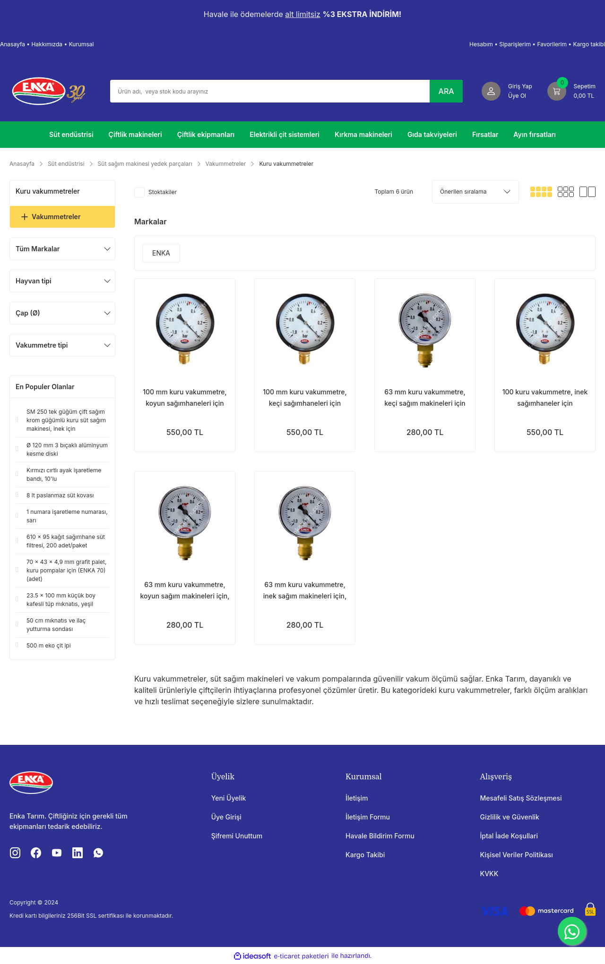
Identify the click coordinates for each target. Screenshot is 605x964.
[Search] (286, 91)
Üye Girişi (226, 817)
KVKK (489, 874)
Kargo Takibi (365, 855)
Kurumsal (81, 44)
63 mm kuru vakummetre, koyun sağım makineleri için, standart (185, 591)
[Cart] (571, 91)
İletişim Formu (368, 817)
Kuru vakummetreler (286, 163)
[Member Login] (507, 91)
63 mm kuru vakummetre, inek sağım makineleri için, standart (304, 591)
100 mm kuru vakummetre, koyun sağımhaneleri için (185, 397)
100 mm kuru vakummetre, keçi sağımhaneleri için (305, 397)
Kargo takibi (589, 44)
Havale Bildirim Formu (380, 836)
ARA (446, 91)
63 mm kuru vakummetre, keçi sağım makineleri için (424, 397)
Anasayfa (12, 44)
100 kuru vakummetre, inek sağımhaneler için (545, 397)
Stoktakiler (162, 192)
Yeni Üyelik (228, 798)
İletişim (357, 798)
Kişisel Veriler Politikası (516, 855)
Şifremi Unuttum (237, 836)
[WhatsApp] (572, 931)
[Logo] (48, 90)
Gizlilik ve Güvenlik (509, 817)
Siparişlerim (515, 44)
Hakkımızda (46, 44)
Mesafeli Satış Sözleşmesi (521, 798)
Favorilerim (552, 44)
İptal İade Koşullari (509, 836)
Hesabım (481, 44)
